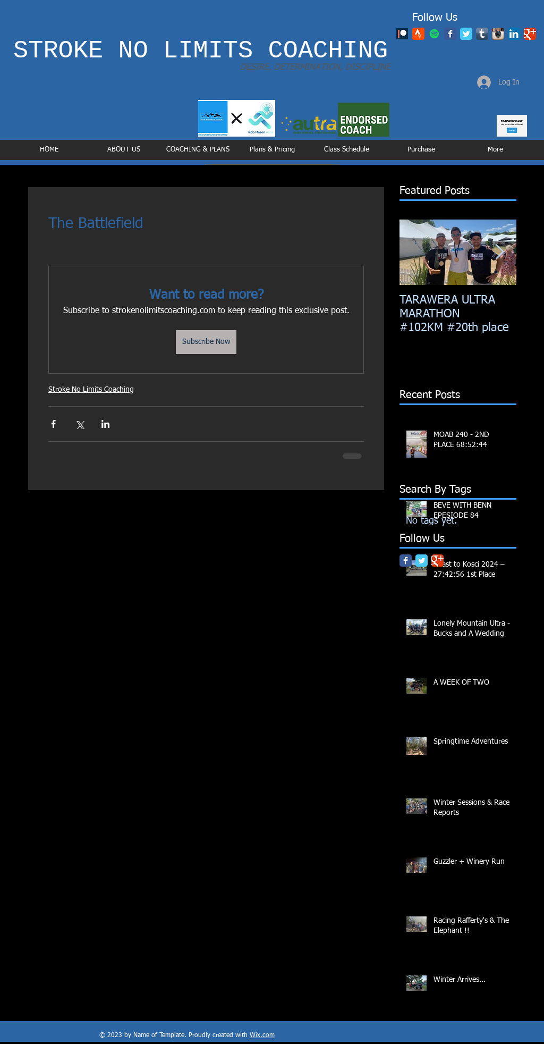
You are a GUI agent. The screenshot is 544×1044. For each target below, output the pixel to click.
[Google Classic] (530, 34)
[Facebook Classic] (450, 34)
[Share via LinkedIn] (105, 424)
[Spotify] (434, 34)
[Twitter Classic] (466, 34)
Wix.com (262, 1035)
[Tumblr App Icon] (482, 34)
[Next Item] (499, 252)
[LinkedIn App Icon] (514, 34)
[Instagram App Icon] (498, 34)
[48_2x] (418, 34)
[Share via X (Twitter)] (79, 424)
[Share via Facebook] (53, 424)
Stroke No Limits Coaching (91, 389)
